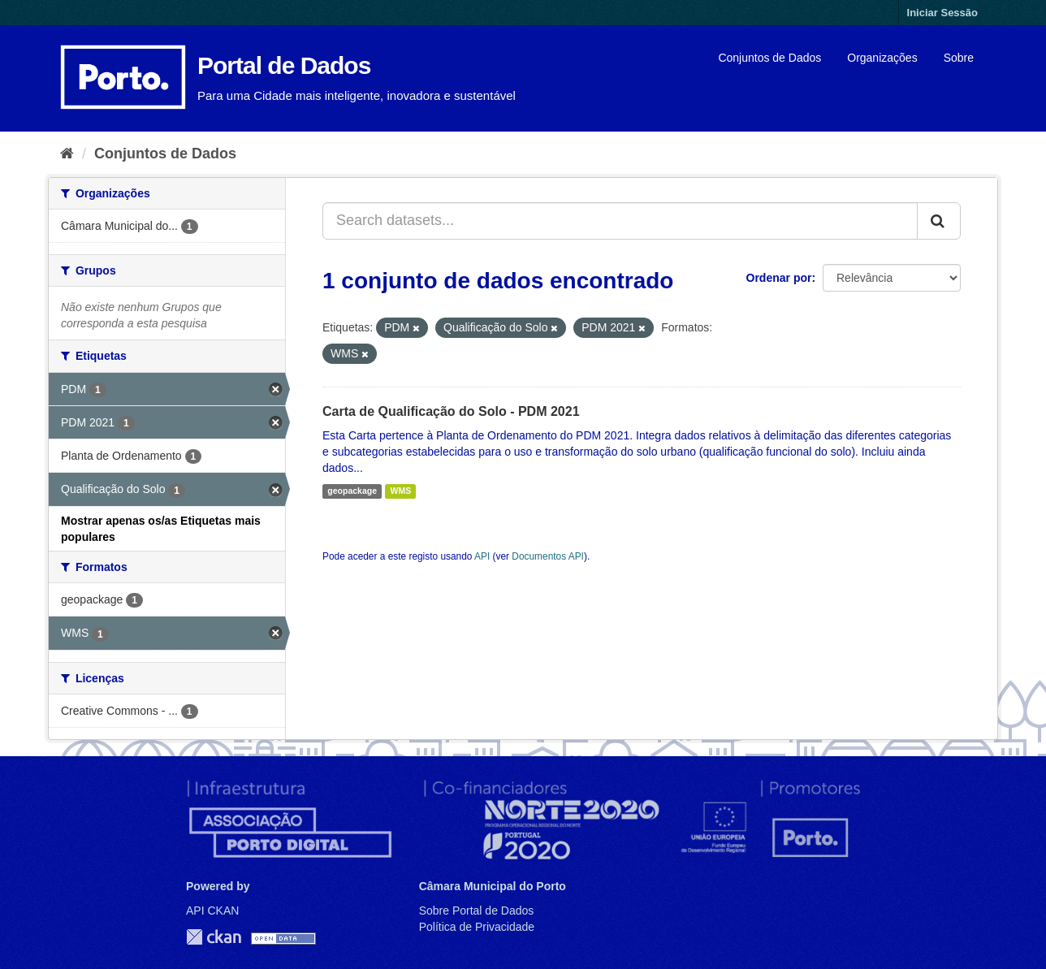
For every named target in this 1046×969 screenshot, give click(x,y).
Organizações (882, 57)
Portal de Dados (283, 65)
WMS (400, 491)
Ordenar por (779, 277)
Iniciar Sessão (942, 12)
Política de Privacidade (476, 926)
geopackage (352, 491)
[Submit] (939, 221)
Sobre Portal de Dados (476, 910)
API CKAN (212, 910)
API (482, 556)
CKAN (213, 936)
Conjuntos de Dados (769, 57)
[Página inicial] (67, 153)
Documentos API (548, 556)
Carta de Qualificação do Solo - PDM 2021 (451, 411)
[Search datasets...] (620, 221)
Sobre (959, 57)
